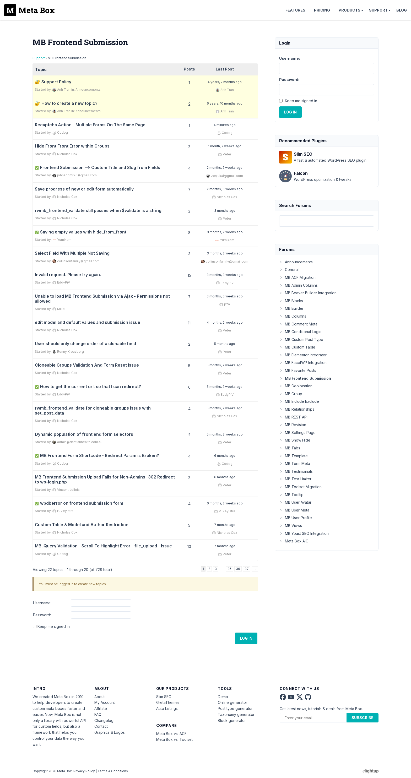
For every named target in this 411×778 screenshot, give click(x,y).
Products (349, 10)
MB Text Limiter (295, 479)
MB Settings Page (297, 432)
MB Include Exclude (299, 401)
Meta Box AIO (294, 541)
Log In (246, 638)
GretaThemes (168, 702)
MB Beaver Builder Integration (308, 293)
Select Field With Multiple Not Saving (72, 253)
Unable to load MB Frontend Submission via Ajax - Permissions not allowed (102, 299)
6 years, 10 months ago (224, 103)
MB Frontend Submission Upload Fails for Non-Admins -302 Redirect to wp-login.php (105, 480)
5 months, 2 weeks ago (224, 365)
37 (247, 569)
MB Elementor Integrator (303, 355)
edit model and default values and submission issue (87, 322)
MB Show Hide (294, 440)
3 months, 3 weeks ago (225, 275)
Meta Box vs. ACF (171, 733)
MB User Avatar (295, 502)
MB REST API (293, 417)
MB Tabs (289, 448)
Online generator (232, 702)
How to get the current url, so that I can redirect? (88, 386)
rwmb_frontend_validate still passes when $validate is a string (98, 210)
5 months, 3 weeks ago (225, 434)
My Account (104, 702)
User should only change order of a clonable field (85, 343)
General (289, 269)
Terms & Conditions (113, 771)
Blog (401, 10)
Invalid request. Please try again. (68, 274)
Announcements (88, 89)
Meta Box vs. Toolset (174, 739)
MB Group (290, 393)
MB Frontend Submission (305, 378)
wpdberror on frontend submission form (79, 503)
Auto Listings (167, 708)
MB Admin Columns (298, 285)
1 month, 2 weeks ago (224, 146)
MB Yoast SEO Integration (304, 533)
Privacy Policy (84, 771)
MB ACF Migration (297, 277)
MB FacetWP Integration (303, 362)
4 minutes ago (225, 125)
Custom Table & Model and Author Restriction (81, 524)
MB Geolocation (295, 386)
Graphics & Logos (109, 732)
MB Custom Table (297, 347)
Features (295, 10)
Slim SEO (163, 696)
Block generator (232, 720)
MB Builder (291, 308)
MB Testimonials (296, 471)
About (99, 696)
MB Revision (292, 424)
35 (229, 569)
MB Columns (292, 316)
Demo (223, 696)
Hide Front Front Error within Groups (72, 146)
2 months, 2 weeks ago (224, 168)
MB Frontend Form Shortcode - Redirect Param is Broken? (97, 455)
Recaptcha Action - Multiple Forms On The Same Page (90, 124)
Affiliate (100, 708)
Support (378, 10)
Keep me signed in (53, 626)
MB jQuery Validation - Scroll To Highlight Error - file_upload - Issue (103, 545)
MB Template (293, 456)
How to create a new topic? (69, 103)
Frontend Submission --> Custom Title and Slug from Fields (97, 167)
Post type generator (235, 708)
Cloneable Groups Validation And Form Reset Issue (87, 365)
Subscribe (362, 717)
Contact (101, 726)
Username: (42, 603)
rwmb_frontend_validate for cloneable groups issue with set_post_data (93, 411)
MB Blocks (291, 300)
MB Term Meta (294, 463)
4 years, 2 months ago (225, 82)
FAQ (97, 714)
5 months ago (224, 344)
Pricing (322, 10)
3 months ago (224, 211)
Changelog (103, 720)
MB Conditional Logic (300, 331)
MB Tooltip (291, 494)
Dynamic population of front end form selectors (84, 434)
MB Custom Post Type (301, 339)
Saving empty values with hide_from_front (80, 232)
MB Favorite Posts (297, 370)
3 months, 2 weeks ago (225, 232)
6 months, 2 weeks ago (225, 503)
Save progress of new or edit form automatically (84, 189)
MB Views (290, 525)
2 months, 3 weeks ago (225, 189)
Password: (42, 615)
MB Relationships (296, 409)
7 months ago (224, 525)
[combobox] (326, 221)
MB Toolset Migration (300, 487)
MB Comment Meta (298, 324)
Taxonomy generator (236, 714)
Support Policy (56, 81)
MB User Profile (295, 517)
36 (238, 569)
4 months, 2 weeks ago (225, 322)
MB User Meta (294, 510)
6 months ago (224, 456)
